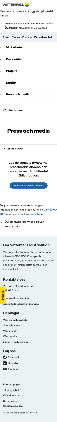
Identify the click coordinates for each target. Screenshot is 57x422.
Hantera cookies (13, 405)
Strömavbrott (16, 109)
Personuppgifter (12, 384)
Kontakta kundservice (16, 298)
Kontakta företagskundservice (21, 303)
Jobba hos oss (11, 325)
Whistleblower (12, 395)
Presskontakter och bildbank (29, 185)
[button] (2, 295)
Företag (16, 37)
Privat (6, 37)
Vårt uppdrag (10, 336)
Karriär (11, 82)
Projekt (11, 71)
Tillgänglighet (11, 389)
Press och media (17, 94)
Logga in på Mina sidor (16, 341)
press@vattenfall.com (30, 213)
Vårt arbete (14, 47)
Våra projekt (10, 330)
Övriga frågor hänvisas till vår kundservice (24, 224)
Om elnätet (14, 59)
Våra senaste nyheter (15, 319)
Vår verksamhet (43, 37)
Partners (27, 37)
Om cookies (10, 400)
